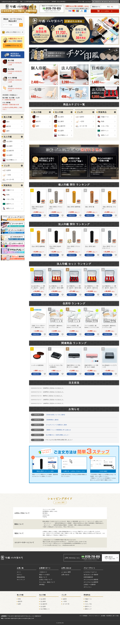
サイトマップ (114, 1)
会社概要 (103, 615)
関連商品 (8, 185)
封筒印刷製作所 (88, 577)
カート (105, 11)
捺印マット (10, 204)
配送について (43, 577)
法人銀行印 (10, 150)
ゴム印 (10, 86)
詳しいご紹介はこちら (97, 172)
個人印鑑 (11, 60)
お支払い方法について (45, 579)
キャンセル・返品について (47, 582)
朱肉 (7, 194)
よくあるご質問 (59, 502)
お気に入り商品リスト (13, 32)
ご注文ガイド (97, 1)
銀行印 (8, 126)
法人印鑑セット (11, 160)
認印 (7, 131)
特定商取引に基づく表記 (112, 615)
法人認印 (9, 155)
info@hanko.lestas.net (69, 545)
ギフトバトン (88, 587)
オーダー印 (10, 179)
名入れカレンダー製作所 (91, 574)
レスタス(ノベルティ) (90, 572)
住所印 (8, 170)
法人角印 (9, 146)
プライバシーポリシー (94, 615)
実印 (7, 122)
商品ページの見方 (44, 574)
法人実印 (9, 141)
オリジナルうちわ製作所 (91, 582)
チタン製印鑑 (12, 78)
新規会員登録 (21, 577)
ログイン (106, 1)
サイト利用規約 (83, 615)
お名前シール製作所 (90, 584)
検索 (21, 25)
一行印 (8, 175)
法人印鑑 (11, 69)
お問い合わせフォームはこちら (110, 557)
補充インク (10, 208)
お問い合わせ (65, 574)
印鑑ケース (10, 190)
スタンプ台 (10, 199)
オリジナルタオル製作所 (91, 579)
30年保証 (42, 584)
